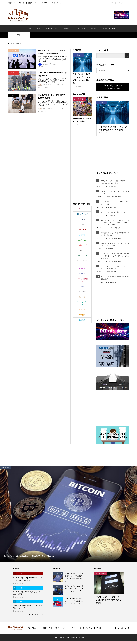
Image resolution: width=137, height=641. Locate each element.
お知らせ (94, 28)
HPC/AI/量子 (82, 219)
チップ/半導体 (82, 255)
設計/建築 (113, 186)
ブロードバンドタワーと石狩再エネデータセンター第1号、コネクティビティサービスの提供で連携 (115, 256)
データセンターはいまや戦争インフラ (113, 212)
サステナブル (82, 240)
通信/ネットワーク (82, 303)
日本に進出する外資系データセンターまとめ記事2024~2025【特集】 (115, 244)
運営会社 (98, 628)
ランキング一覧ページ (33, 615)
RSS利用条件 (47, 628)
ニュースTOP (26, 28)
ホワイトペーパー (52, 28)
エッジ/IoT (82, 229)
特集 (38, 28)
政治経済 (113, 215)
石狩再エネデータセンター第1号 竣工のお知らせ (115, 192)
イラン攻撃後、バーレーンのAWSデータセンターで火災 (114, 203)
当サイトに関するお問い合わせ (82, 628)
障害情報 (113, 207)
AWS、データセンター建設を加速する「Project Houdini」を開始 (113, 182)
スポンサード (82, 245)
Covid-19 (82, 209)
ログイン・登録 (79, 28)
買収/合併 (82, 297)
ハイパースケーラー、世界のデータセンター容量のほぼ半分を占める (115, 267)
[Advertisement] (71, 15)
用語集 (66, 28)
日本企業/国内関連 (116, 196)
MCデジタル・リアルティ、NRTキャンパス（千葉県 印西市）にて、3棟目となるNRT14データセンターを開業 (115, 222)
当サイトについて (109, 28)
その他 (82, 250)
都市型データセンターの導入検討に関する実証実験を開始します (115, 234)
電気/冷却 (82, 320)
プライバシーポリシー (62, 628)
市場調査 (113, 271)
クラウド (82, 235)
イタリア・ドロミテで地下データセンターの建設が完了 (115, 278)
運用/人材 (82, 310)
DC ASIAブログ (82, 214)
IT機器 (82, 224)
